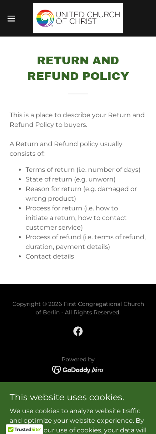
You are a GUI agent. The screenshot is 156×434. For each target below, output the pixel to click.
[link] (78, 18)
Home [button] (78, 391)
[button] (14, 18)
